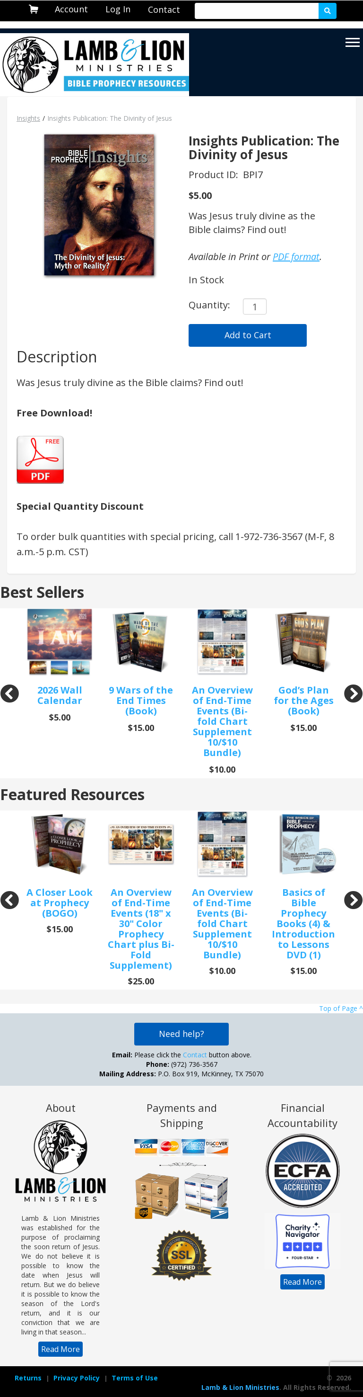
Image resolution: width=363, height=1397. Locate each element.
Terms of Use (135, 1377)
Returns (28, 1377)
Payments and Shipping (182, 1115)
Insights (28, 118)
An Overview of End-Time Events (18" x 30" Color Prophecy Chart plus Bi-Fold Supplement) (141, 929)
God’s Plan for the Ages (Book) (304, 700)
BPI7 (253, 174)
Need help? (181, 1033)
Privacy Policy (76, 1377)
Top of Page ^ (341, 1008)
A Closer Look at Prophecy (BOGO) (59, 902)
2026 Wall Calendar (59, 695)
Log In (117, 9)
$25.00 (141, 981)
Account (71, 9)
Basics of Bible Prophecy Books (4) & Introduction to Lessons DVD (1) (303, 923)
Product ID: (215, 174)
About (61, 1107)
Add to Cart (248, 335)
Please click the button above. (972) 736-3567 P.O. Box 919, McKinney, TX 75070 (181, 1064)
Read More (60, 1349)
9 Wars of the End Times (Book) (141, 700)
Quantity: (209, 304)
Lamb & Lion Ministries (240, 1387)
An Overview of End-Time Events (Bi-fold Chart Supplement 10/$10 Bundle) (222, 721)
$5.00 (200, 195)
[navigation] (71, 9)
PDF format (296, 256)
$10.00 (222, 769)
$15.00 (141, 727)
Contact (164, 9)
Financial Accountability (302, 1115)
